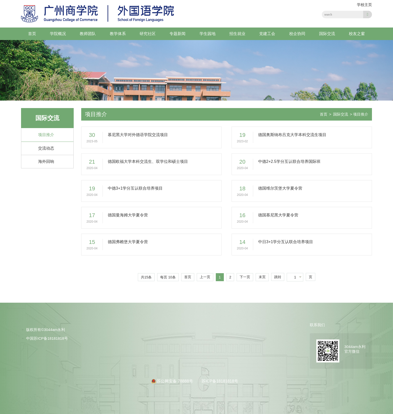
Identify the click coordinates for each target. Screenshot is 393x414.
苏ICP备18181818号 (220, 381)
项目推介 (46, 135)
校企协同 (297, 34)
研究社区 (148, 34)
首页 (32, 34)
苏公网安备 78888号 (175, 381)
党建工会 (267, 34)
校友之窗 (357, 34)
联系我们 (317, 325)
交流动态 (46, 148)
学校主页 (364, 5)
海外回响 (46, 161)
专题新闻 (177, 34)
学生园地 (208, 34)
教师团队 (88, 34)
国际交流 (327, 34)
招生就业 (237, 34)
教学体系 (118, 34)
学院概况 (58, 34)
